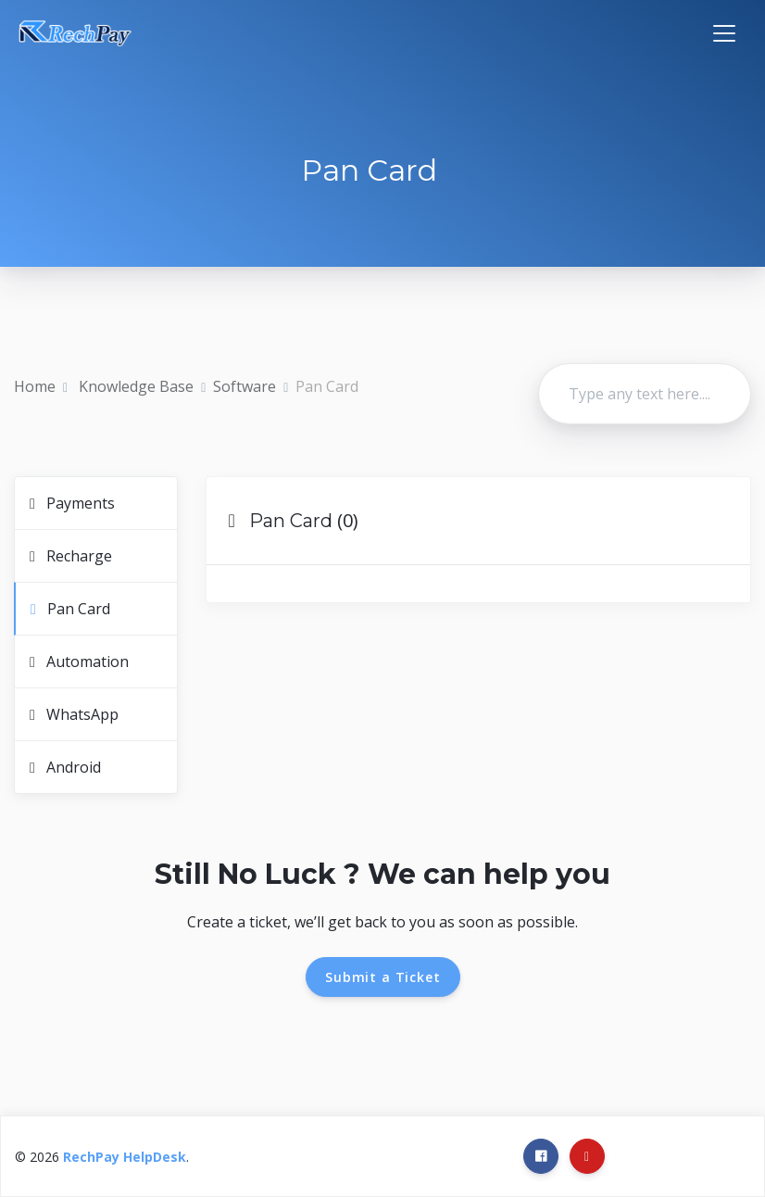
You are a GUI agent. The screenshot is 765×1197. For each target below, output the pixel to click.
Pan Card (70, 608)
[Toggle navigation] (724, 33)
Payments (72, 503)
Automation (79, 661)
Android (65, 767)
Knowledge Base (134, 386)
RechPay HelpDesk (124, 1157)
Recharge (71, 556)
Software (244, 386)
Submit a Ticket (383, 977)
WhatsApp (74, 714)
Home (35, 386)
